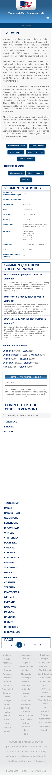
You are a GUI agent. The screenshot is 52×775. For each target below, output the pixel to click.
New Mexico (25, 708)
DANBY (8, 508)
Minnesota (26, 674)
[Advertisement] (26, 466)
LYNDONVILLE (12, 557)
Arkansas (7, 674)
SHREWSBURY (12, 632)
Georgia (7, 700)
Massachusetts (16, 173)
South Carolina (45, 674)
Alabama (7, 655)
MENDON (9, 612)
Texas (45, 685)
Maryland (26, 662)
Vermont (45, 711)
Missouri (26, 681)
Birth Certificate (37, 146)
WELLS (8, 572)
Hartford (22, 367)
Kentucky (7, 731)
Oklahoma (45, 655)
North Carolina (26, 715)
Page (8, 639)
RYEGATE (9, 602)
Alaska (7, 659)
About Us (40, 771)
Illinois (7, 716)
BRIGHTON (10, 607)
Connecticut (7, 689)
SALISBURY (10, 567)
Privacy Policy (27, 771)
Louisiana (26, 655)
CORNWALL (10, 582)
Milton (6, 367)
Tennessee (45, 681)
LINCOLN (9, 427)
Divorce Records (26, 159)
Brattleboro (29, 363)
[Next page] (46, 645)
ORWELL (9, 533)
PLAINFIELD (10, 543)
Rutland (6, 359)
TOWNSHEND (11, 503)
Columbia (7, 685)
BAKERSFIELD (12, 513)
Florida (7, 697)
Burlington (8, 351)
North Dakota (26, 719)
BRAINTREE (10, 577)
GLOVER (9, 622)
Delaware (7, 693)
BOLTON (8, 431)
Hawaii (7, 708)
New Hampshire (35, 173)
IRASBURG (10, 552)
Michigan (26, 670)
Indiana (7, 720)
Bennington (8, 363)
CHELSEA (9, 548)
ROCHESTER (11, 627)
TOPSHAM (9, 587)
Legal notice (12, 771)
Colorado (7, 681)
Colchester (34, 355)
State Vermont (26, 26)
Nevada (26, 693)
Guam (7, 704)
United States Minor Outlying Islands (45, 700)
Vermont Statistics (22, 188)
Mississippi (26, 678)
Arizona (7, 670)
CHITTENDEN (11, 538)
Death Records (15, 152)
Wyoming (44, 730)
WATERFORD (11, 518)
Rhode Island (45, 670)
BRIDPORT (10, 562)
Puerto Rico (44, 666)
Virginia (44, 715)
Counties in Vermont (16, 146)
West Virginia (45, 722)
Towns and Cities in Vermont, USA (26, 13)
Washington (44, 719)
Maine (26, 659)
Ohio (26, 734)
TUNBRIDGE (10, 422)
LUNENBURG (11, 523)
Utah (45, 707)
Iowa (7, 723)
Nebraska (26, 689)
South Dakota (45, 678)
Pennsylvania (45, 662)
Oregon (44, 659)
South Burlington (11, 355)
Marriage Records (35, 152)
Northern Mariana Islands (26, 726)
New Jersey (26, 704)
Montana (26, 685)
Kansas (7, 727)
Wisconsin (45, 726)
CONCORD (10, 617)
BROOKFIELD (11, 528)
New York (26, 180)
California (7, 678)
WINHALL (9, 597)
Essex (25, 351)
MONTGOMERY (12, 592)
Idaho (7, 712)
